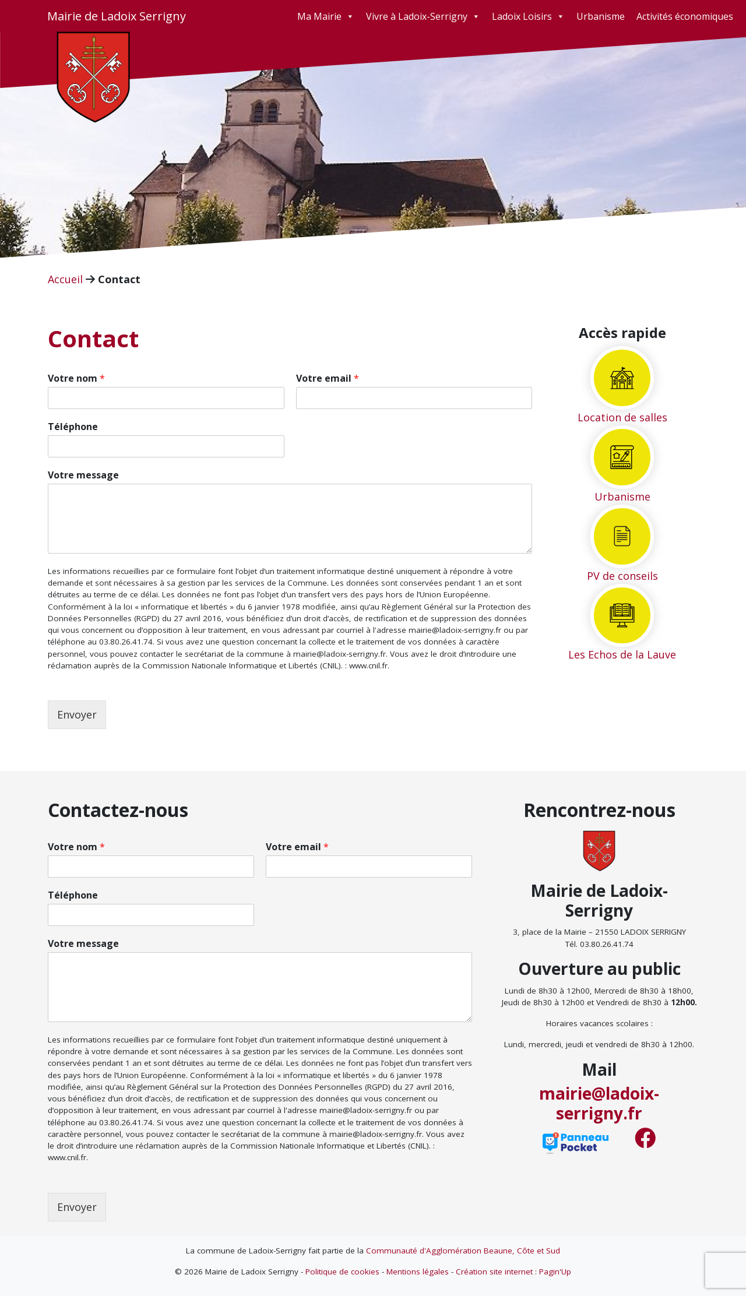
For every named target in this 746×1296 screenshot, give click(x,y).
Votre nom (76, 378)
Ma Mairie (325, 16)
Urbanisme (600, 16)
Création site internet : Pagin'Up (513, 1271)
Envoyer (77, 714)
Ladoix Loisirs (528, 16)
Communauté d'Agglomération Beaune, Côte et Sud (463, 1250)
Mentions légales (417, 1271)
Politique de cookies (342, 1271)
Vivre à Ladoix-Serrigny (423, 16)
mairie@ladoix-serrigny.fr (599, 1103)
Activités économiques (684, 16)
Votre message (83, 475)
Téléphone (73, 427)
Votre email (327, 378)
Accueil (65, 279)
